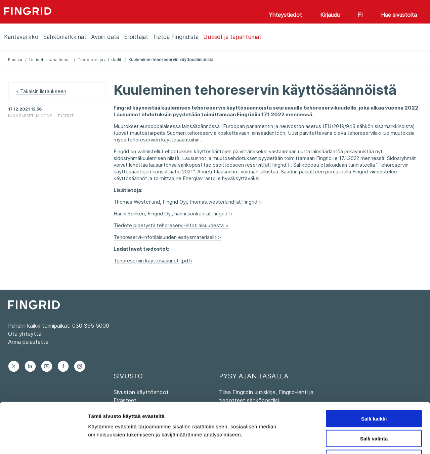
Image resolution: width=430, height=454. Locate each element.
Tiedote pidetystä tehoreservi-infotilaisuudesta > (171, 225)
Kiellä (374, 411)
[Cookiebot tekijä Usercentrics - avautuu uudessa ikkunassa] (43, 441)
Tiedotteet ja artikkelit (99, 59)
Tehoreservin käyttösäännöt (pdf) (153, 260)
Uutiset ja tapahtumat (50, 59)
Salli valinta (374, 391)
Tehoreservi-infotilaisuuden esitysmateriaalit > (167, 237)
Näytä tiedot (359, 441)
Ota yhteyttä (24, 333)
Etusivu (15, 59)
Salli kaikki (374, 371)
